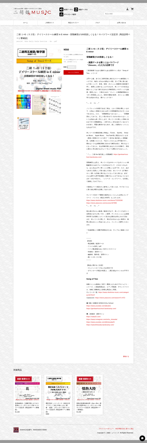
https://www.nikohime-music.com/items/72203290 (104, 200)
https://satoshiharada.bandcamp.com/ (100, 325)
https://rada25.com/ (93, 316)
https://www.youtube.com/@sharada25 (100, 322)
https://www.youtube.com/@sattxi (98, 306)
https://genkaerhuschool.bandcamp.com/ (101, 308)
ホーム (25, 22)
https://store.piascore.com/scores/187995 (101, 203)
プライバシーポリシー (106, 428)
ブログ (97, 22)
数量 (65, 67)
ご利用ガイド (49, 22)
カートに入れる (73, 72)
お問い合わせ (121, 22)
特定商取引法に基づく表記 (125, 428)
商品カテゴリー (73, 22)
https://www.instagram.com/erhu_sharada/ (101, 319)
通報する (126, 356)
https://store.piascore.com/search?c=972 (110, 298)
